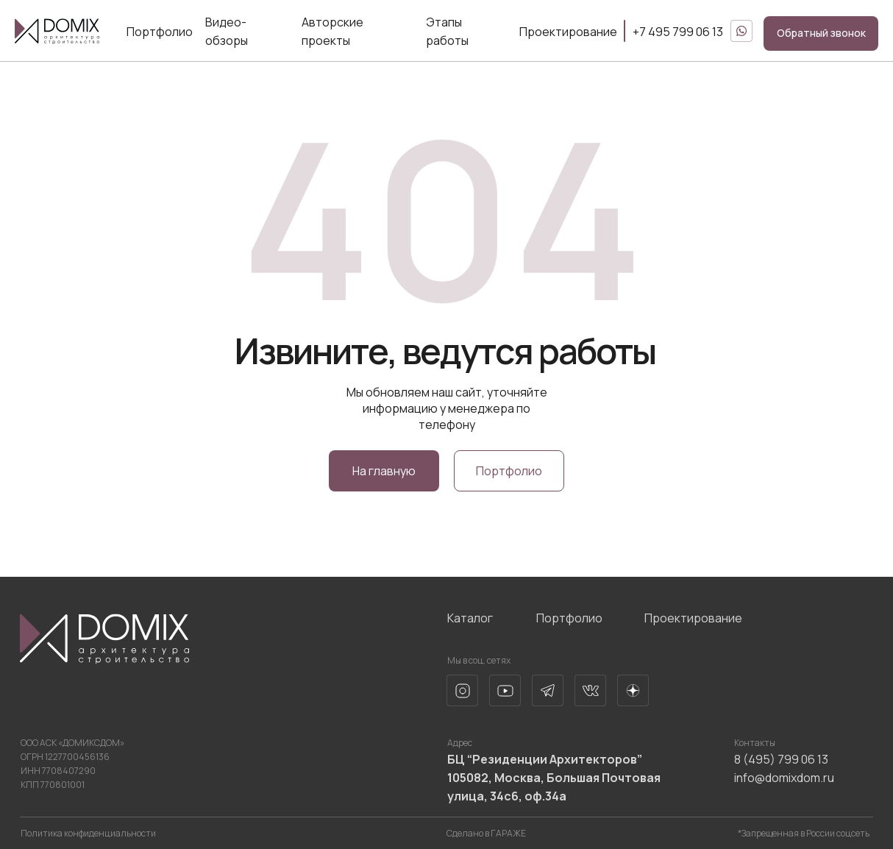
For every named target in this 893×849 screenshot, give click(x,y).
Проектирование (568, 32)
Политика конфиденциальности (88, 833)
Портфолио (160, 32)
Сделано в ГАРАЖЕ (486, 833)
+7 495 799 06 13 (678, 32)
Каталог (470, 618)
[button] (821, 33)
